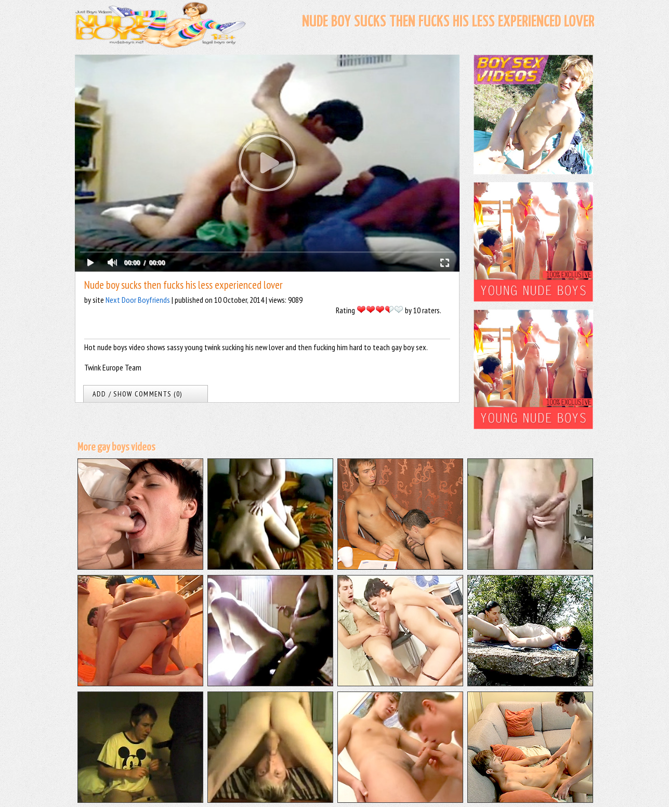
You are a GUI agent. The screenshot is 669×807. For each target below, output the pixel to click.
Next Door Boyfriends (138, 299)
